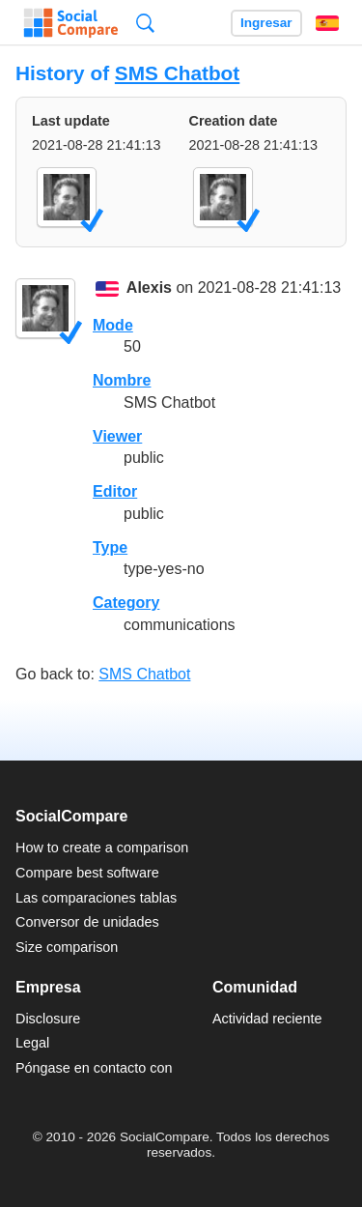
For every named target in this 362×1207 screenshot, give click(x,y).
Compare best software (87, 872)
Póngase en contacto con (93, 1068)
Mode (113, 325)
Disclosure (47, 1018)
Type (110, 547)
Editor (115, 491)
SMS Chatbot (177, 73)
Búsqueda (145, 23)
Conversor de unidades (87, 922)
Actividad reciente (267, 1018)
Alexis (149, 288)
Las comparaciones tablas (96, 897)
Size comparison (66, 947)
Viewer (117, 436)
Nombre (122, 380)
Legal (32, 1042)
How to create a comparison (101, 847)
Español (327, 23)
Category (126, 602)
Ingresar (266, 22)
